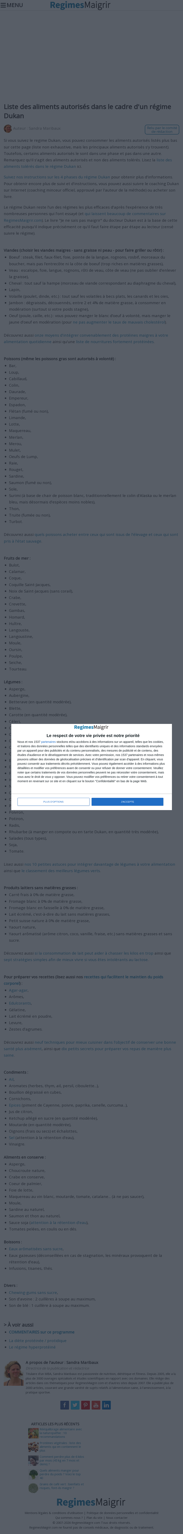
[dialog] (91, 767)
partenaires (48, 742)
